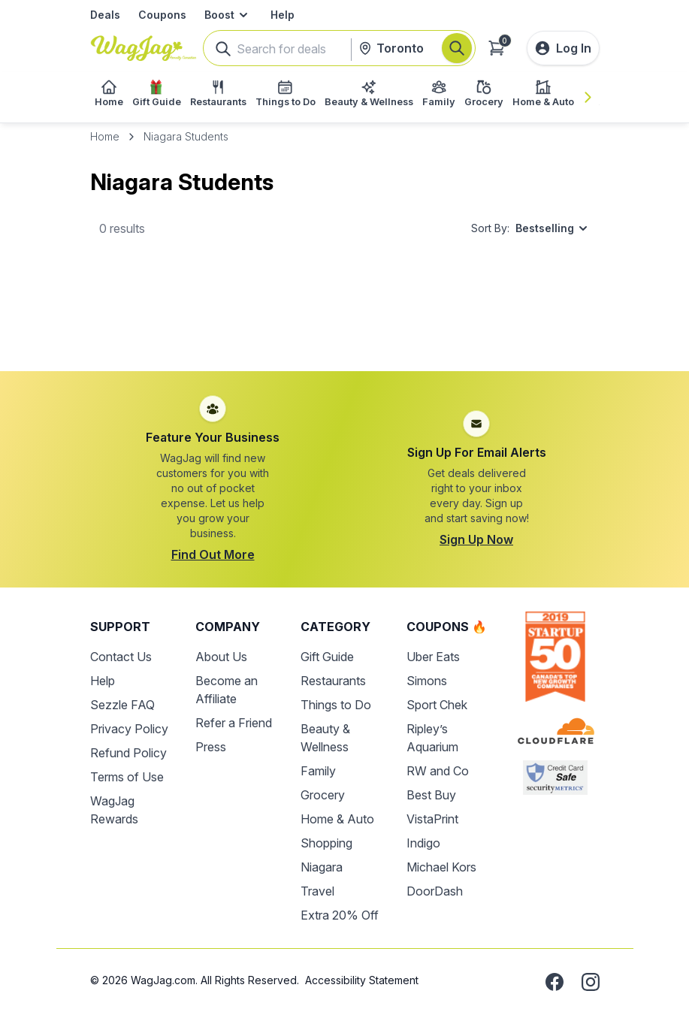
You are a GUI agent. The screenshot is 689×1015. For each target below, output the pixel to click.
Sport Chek (436, 704)
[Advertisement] (345, 325)
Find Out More (213, 554)
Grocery (323, 794)
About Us (221, 656)
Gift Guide (327, 656)
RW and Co (437, 770)
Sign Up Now (476, 539)
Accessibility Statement (362, 980)
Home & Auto (337, 818)
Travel (317, 891)
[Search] (457, 48)
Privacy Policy (129, 728)
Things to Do (336, 704)
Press (210, 746)
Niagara (322, 867)
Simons (426, 680)
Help (282, 14)
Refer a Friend (233, 722)
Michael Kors (441, 867)
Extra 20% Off (340, 915)
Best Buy (431, 794)
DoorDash (434, 891)
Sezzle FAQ (122, 704)
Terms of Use (127, 776)
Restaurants (333, 680)
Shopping (326, 842)
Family (318, 770)
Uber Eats (433, 656)
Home (104, 136)
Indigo (423, 842)
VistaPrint (432, 818)
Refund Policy (128, 752)
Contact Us (121, 656)
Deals (105, 14)
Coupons (162, 14)
